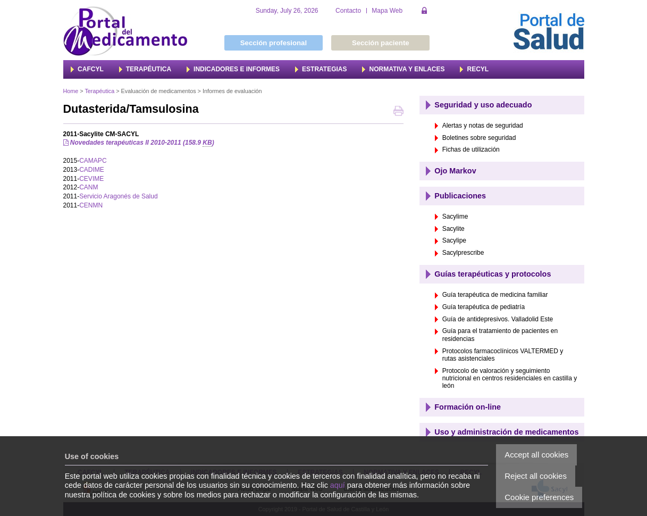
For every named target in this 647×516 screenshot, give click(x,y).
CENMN (91, 205)
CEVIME (91, 178)
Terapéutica (99, 91)
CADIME (91, 169)
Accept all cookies (536, 454)
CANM (88, 187)
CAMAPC (92, 160)
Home (71, 91)
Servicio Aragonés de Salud (118, 196)
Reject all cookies (536, 475)
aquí (337, 485)
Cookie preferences (539, 497)
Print (398, 112)
